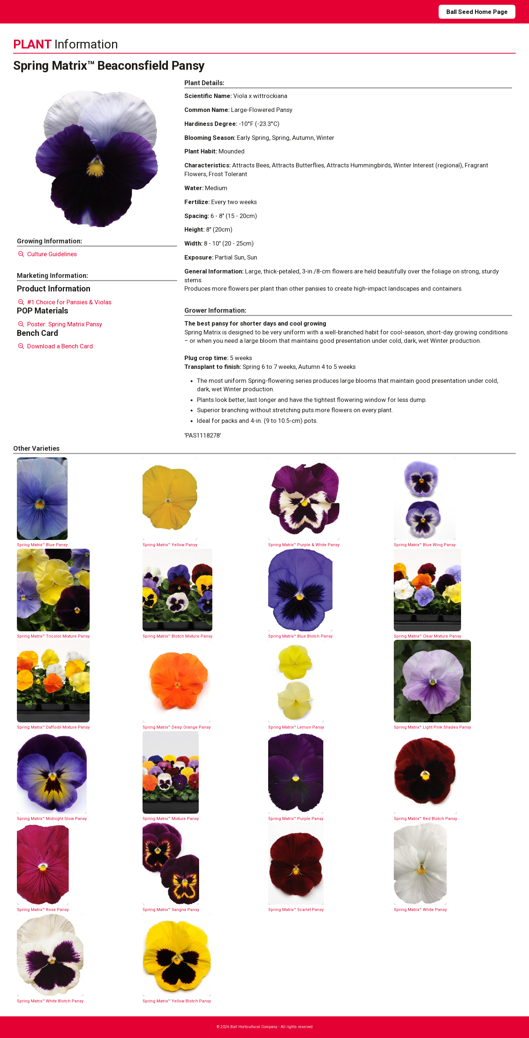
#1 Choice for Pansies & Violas (64, 302)
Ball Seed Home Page (477, 11)
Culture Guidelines (47, 254)
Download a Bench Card (55, 346)
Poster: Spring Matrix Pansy (59, 324)
